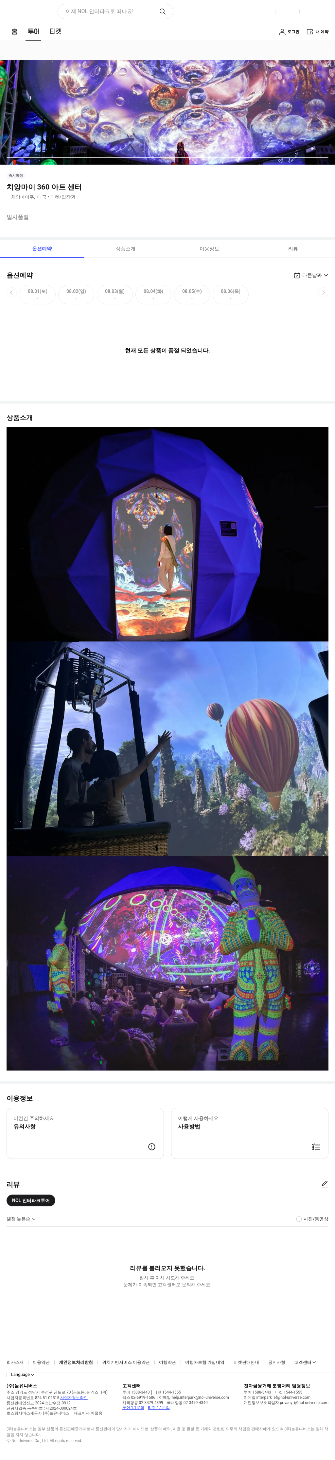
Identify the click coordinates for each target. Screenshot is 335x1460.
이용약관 (41, 1362)
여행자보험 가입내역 (204, 1362)
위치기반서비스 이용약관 (126, 1362)
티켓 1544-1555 (167, 1392)
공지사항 (276, 1362)
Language (20, 1374)
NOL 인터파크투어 (31, 1200)
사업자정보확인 (74, 1398)
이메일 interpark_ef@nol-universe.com (277, 1397)
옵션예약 (42, 249)
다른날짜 (312, 275)
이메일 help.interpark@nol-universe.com (194, 1397)
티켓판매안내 (246, 1362)
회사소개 (15, 1362)
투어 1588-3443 (136, 1392)
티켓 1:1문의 (159, 1407)
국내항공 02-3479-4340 (187, 1402)
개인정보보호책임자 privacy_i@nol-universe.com (286, 1402)
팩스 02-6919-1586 (138, 1397)
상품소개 (125, 249)
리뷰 (293, 249)
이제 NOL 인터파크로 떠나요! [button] (99, 11)
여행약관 (167, 1362)
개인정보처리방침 (76, 1362)
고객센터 (302, 1362)
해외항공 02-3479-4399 (142, 1402)
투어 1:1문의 (133, 1407)
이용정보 (209, 249)
